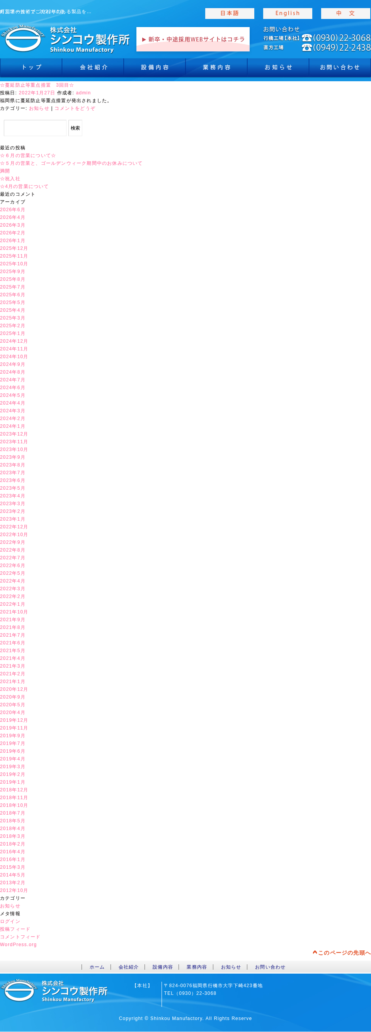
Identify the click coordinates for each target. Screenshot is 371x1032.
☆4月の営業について (24, 186)
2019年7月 (13, 743)
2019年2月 (13, 774)
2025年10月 (14, 264)
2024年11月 (14, 349)
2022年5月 (13, 573)
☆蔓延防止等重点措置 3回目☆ (37, 85)
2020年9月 (13, 697)
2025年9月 (13, 271)
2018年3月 (13, 836)
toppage (65, 38)
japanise (230, 13)
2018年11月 (14, 797)
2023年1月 (13, 519)
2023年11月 (14, 441)
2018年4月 (13, 828)
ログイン (10, 921)
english (288, 13)
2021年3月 (13, 666)
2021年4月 (13, 658)
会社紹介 (93, 69)
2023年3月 (13, 503)
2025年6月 (13, 294)
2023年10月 (14, 449)
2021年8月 (13, 627)
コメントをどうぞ (74, 108)
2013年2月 (13, 882)
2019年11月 (14, 728)
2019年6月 (13, 751)
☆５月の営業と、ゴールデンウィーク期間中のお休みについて (71, 163)
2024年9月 (13, 364)
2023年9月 (13, 457)
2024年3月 (13, 410)
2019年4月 (13, 759)
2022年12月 (14, 527)
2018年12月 (14, 790)
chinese (346, 13)
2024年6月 (13, 387)
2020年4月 (13, 712)
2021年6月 (13, 643)
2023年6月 (13, 480)
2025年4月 (13, 310)
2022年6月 (13, 565)
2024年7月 (13, 380)
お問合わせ (340, 69)
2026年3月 (13, 225)
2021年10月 (14, 612)
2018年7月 (13, 813)
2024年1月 (13, 426)
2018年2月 (13, 844)
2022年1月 (13, 604)
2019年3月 (13, 766)
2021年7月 (13, 635)
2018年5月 (13, 821)
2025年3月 (13, 318)
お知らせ (278, 69)
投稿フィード (15, 929)
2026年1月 (13, 240)
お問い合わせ (270, 967)
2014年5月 (13, 875)
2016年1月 (13, 859)
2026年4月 (13, 217)
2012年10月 (14, 890)
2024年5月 (13, 395)
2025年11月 (14, 256)
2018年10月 (14, 805)
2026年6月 (13, 209)
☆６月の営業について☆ (28, 155)
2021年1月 (13, 681)
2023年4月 (13, 496)
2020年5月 (13, 704)
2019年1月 (13, 782)
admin (83, 93)
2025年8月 (13, 279)
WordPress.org (18, 944)
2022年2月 (13, 596)
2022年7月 (13, 557)
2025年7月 (13, 287)
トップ (31, 69)
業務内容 (216, 69)
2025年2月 (13, 325)
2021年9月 (13, 619)
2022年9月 (13, 542)
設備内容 (155, 69)
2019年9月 (13, 735)
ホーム (97, 967)
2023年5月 (13, 488)
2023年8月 (13, 465)
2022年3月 (13, 588)
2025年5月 (13, 302)
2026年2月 (13, 233)
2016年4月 (13, 851)
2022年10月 (14, 534)
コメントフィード (20, 937)
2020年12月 (14, 689)
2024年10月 (14, 356)
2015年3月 (13, 867)
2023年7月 (13, 472)
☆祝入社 (10, 178)
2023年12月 (14, 434)
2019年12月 (14, 720)
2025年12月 (14, 248)
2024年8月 (13, 372)
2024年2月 (13, 418)
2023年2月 (13, 511)
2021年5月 (13, 650)
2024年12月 (14, 341)
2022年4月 (13, 581)
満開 (5, 171)
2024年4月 (13, 403)
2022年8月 (13, 550)
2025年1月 (13, 333)
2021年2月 (13, 674)
